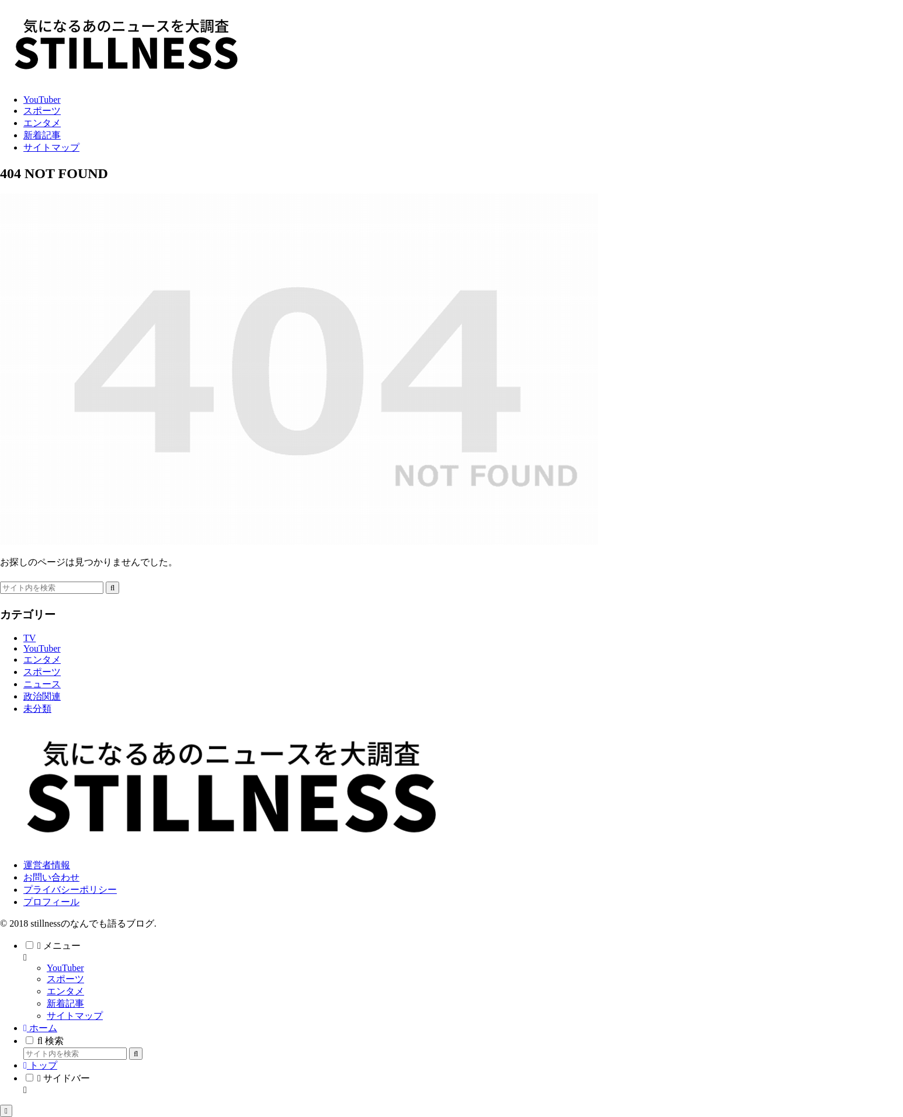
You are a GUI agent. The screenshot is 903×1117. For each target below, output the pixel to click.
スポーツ (65, 979)
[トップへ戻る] (6, 1111)
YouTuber (65, 968)
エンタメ (65, 991)
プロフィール (51, 902)
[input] (51, 588)
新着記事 (65, 1003)
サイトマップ (75, 1016)
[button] (112, 588)
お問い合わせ (51, 877)
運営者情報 (46, 865)
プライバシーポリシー (70, 890)
